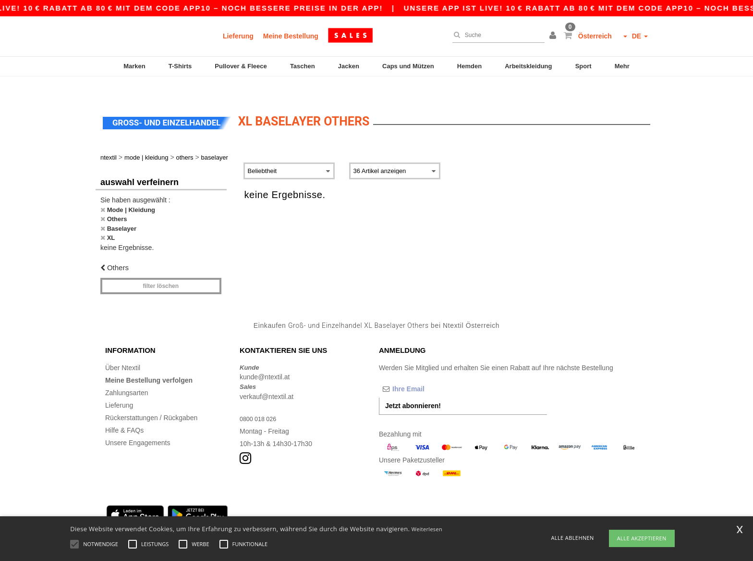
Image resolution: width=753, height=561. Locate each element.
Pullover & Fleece (241, 66)
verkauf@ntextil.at (266, 377)
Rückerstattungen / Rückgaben (151, 398)
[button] (554, 36)
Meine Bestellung (290, 36)
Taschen (302, 66)
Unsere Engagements (137, 423)
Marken (134, 66)
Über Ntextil (122, 348)
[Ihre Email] (429, 369)
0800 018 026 (260, 399)
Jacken (348, 66)
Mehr (622, 66)
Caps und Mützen (408, 66)
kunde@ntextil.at (265, 358)
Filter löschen (161, 266)
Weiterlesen (427, 529)
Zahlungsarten (126, 373)
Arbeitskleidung (528, 66)
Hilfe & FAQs (124, 411)
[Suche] (496, 35)
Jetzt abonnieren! (413, 386)
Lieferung (238, 36)
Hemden (469, 66)
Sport (583, 66)
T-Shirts (180, 66)
